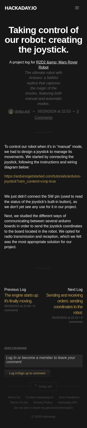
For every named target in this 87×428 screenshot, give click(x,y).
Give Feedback (69, 397)
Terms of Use (19, 402)
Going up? (43, 386)
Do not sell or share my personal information (43, 407)
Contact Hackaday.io (39, 397)
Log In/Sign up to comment (27, 373)
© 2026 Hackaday (44, 416)
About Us (14, 397)
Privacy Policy (43, 402)
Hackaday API (67, 402)
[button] (77, 8)
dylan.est (19, 111)
